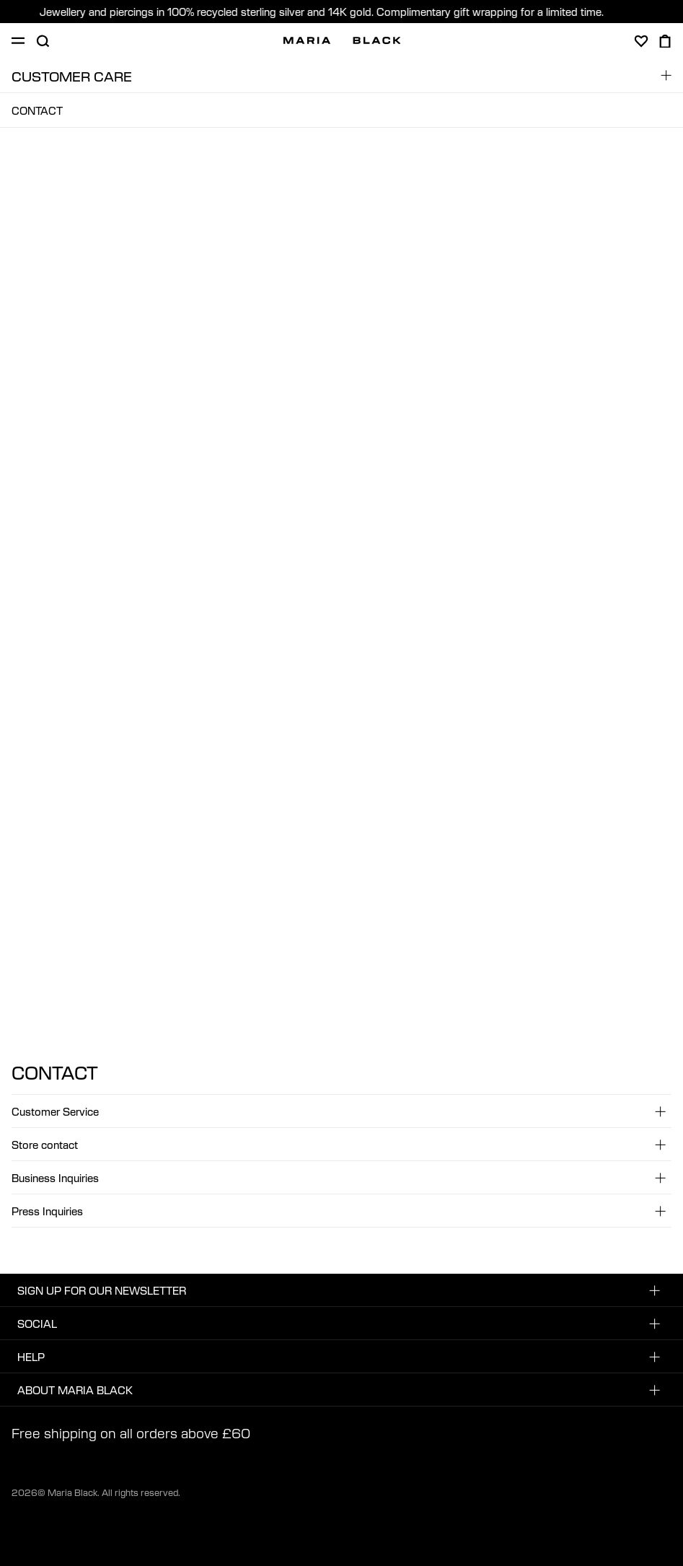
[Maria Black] (342, 40)
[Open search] (42, 41)
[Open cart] (665, 41)
